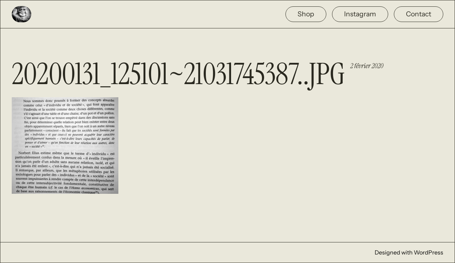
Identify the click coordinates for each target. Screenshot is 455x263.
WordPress (428, 252)
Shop (306, 14)
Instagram (360, 14)
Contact (418, 14)
